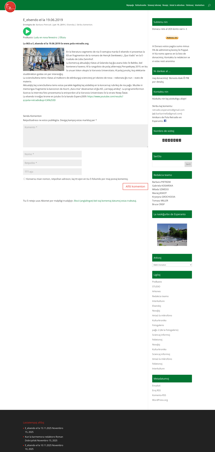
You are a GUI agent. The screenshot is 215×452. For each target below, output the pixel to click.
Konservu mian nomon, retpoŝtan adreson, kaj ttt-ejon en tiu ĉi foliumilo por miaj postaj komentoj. (77, 178)
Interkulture (199, 5)
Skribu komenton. (85, 24)
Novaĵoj (156, 310)
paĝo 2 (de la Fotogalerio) (165, 330)
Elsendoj (71, 24)
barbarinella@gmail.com (168, 113)
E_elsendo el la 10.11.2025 (38, 445)
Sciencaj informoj (154, 5)
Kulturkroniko (140, 5)
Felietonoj (190, 5)
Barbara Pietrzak (43, 24)
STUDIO (156, 286)
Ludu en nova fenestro (45, 37)
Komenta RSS (159, 395)
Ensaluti (156, 385)
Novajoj (165, 5)
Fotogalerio (158, 325)
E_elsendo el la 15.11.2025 (38, 428)
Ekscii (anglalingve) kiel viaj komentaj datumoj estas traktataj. (105, 200)
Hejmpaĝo (130, 5)
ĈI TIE (186, 78)
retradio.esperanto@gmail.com (168, 109)
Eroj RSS (156, 390)
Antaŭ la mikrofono (177, 5)
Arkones (156, 291)
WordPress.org (160, 400)
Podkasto (157, 281)
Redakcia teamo (160, 296)
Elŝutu (63, 37)
